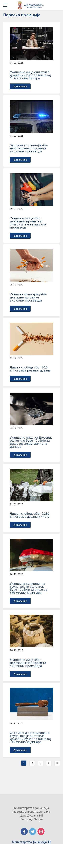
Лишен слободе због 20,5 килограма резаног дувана (30, 368)
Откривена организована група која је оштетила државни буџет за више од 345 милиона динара (30, 737)
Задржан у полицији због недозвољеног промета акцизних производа (29, 148)
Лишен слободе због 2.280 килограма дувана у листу (29, 515)
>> (57, 763)
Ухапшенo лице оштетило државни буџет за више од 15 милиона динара (30, 75)
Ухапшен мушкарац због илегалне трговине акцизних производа (28, 297)
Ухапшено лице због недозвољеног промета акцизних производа (28, 663)
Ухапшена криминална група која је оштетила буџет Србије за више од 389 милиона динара (28, 588)
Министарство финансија (31, 842)
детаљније (20, 86)
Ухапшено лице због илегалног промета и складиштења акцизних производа (28, 222)
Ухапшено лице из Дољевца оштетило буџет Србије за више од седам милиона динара (31, 442)
